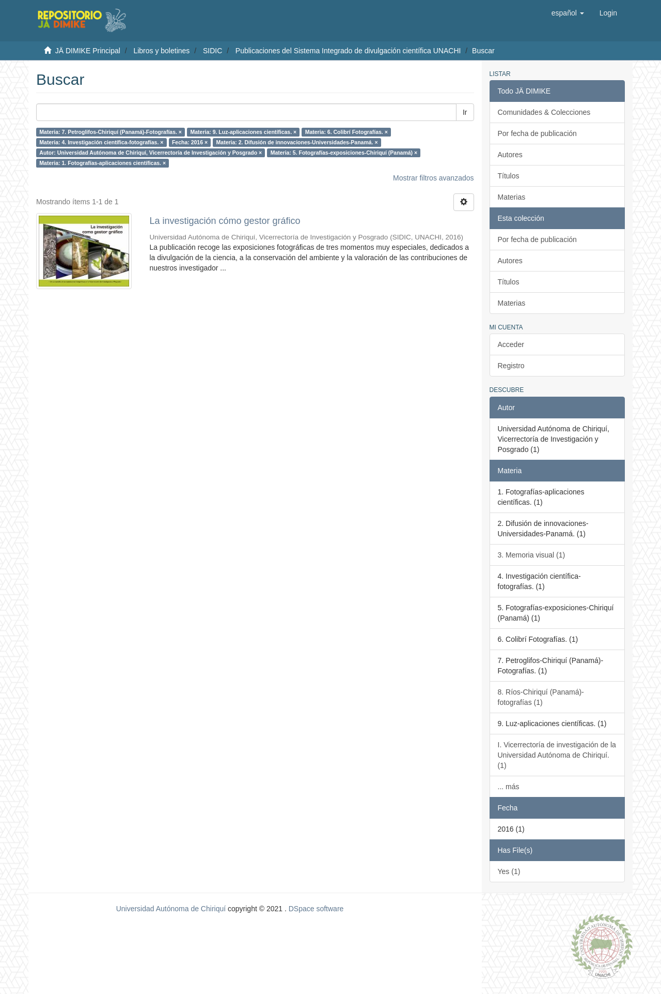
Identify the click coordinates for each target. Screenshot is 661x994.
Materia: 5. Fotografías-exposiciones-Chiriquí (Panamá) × (344, 152)
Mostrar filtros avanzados (433, 178)
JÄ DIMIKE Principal (87, 51)
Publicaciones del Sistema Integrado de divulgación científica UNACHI (348, 51)
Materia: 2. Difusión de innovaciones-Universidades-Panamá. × (297, 142)
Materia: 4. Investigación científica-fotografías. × (101, 142)
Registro (511, 366)
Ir (465, 112)
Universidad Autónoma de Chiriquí (171, 909)
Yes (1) (509, 871)
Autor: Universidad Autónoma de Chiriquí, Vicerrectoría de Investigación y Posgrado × (150, 152)
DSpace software (316, 909)
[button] (568, 13)
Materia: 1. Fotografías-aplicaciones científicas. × (102, 163)
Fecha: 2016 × (190, 142)
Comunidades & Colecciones (544, 112)
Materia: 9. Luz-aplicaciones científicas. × (243, 132)
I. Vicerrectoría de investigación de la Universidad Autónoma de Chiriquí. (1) (557, 755)
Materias (512, 197)
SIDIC (212, 51)
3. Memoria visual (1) (531, 555)
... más (509, 786)
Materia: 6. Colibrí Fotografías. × (346, 132)
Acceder (511, 344)
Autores (510, 154)
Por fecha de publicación (537, 133)
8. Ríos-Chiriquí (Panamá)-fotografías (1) (541, 697)
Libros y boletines (161, 51)
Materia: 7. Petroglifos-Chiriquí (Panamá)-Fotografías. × (110, 132)
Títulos (509, 176)
